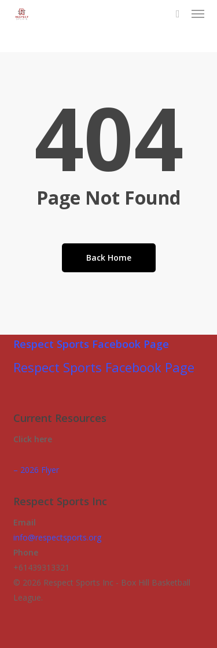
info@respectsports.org (57, 537)
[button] (198, 14)
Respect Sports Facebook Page (91, 344)
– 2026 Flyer (36, 469)
